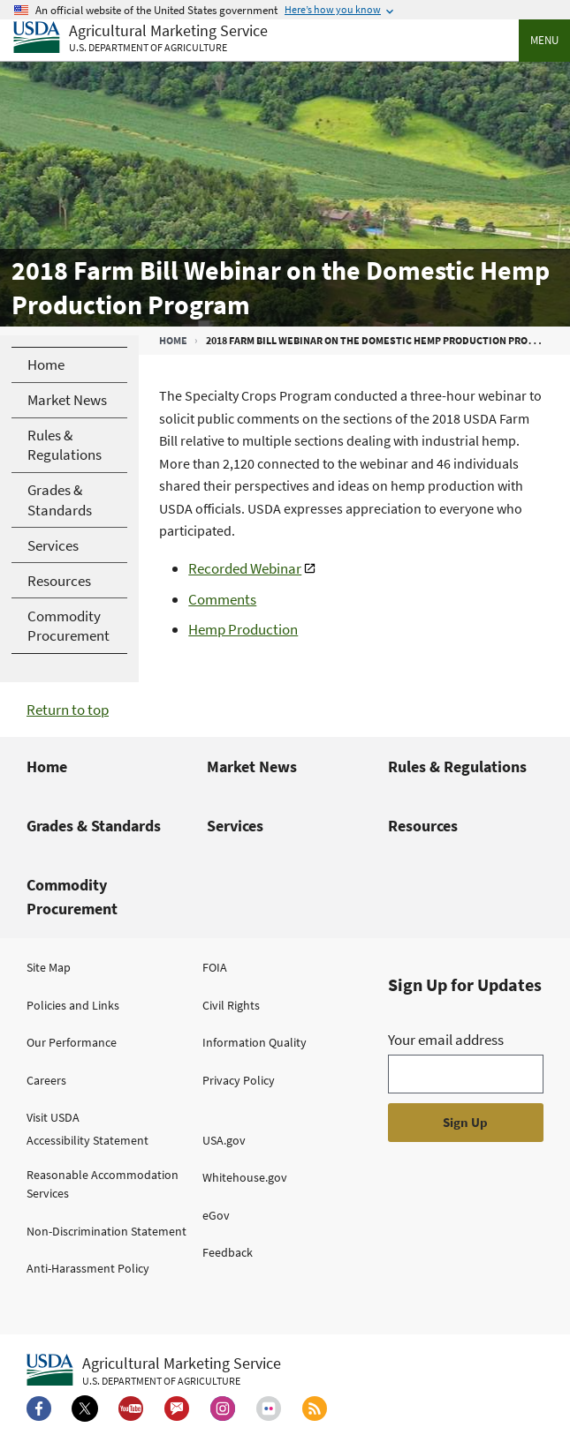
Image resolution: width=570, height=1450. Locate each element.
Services (235, 825)
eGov (216, 1215)
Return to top (68, 709)
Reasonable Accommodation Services (103, 1184)
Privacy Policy (238, 1080)
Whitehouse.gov (244, 1177)
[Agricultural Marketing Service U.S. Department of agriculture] (140, 38)
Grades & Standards (94, 825)
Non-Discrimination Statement (106, 1231)
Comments (222, 599)
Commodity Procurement (72, 897)
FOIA (214, 967)
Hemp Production (243, 629)
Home (173, 340)
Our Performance (72, 1042)
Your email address (446, 1039)
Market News (252, 766)
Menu (544, 40)
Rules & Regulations (457, 766)
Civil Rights (231, 1005)
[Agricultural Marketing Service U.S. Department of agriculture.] (154, 1370)
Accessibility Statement (87, 1140)
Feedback (227, 1252)
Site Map (49, 967)
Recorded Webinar (244, 568)
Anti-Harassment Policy (88, 1268)
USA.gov (224, 1140)
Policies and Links (73, 1005)
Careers (46, 1080)
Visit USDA (53, 1117)
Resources (423, 825)
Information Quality (254, 1042)
